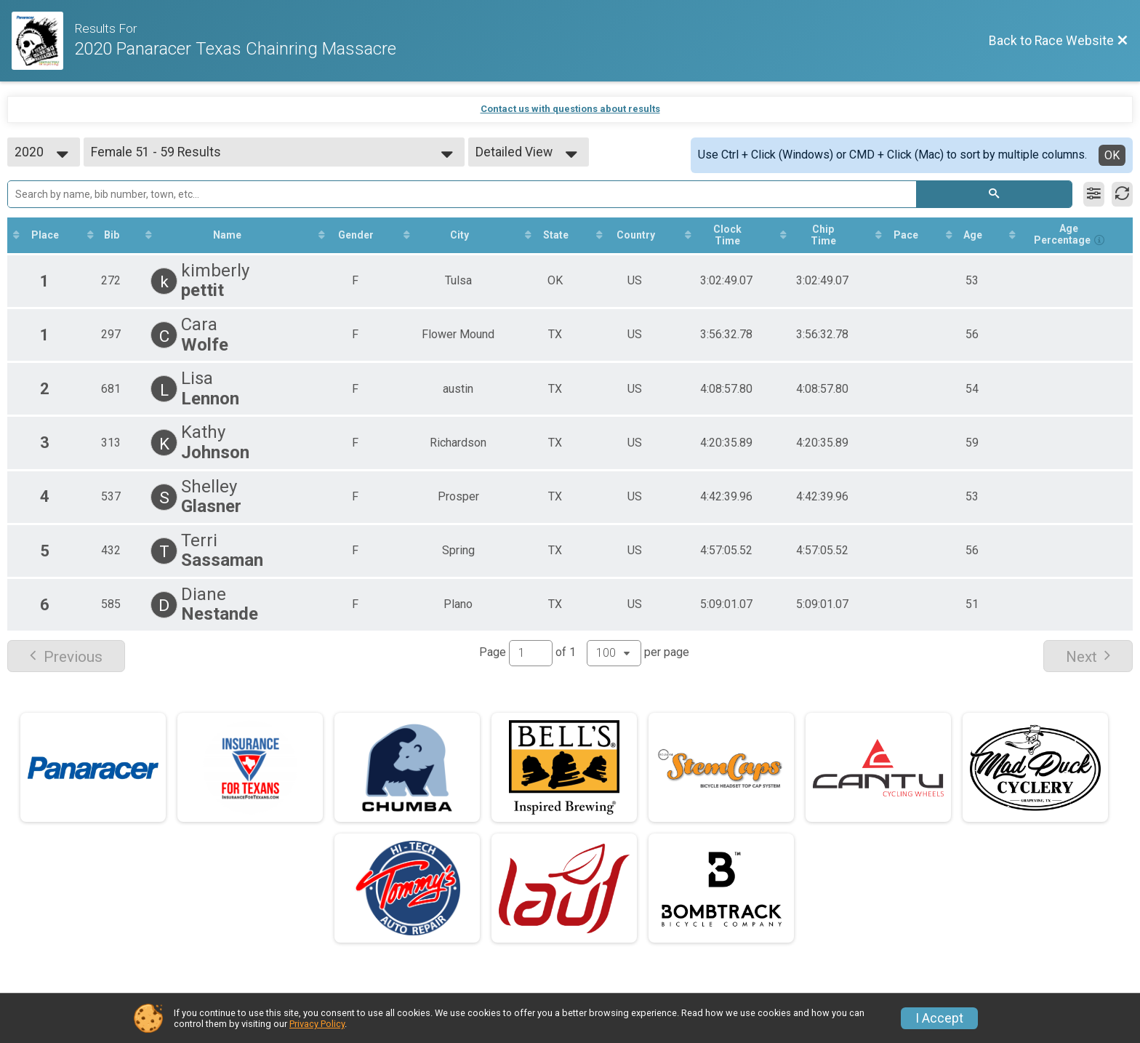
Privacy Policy (317, 1023)
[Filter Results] (1093, 194)
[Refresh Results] (1122, 194)
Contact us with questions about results (570, 108)
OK (1112, 155)
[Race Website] (43, 41)
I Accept (939, 1018)
